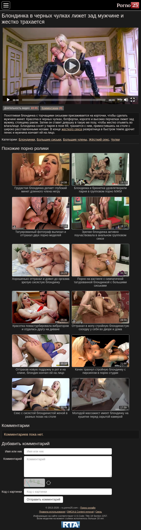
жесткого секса (72, 129)
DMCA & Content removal (80, 511)
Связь (98, 511)
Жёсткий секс (99, 139)
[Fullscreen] (132, 100)
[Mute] (126, 100)
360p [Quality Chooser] (119, 99)
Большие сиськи (49, 139)
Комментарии (50, 108)
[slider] (63, 100)
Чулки (115, 139)
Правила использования (52, 511)
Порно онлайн (87, 507)
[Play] (70, 65)
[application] (70, 66)
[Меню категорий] (6, 5)
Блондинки (27, 139)
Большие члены (75, 139)
